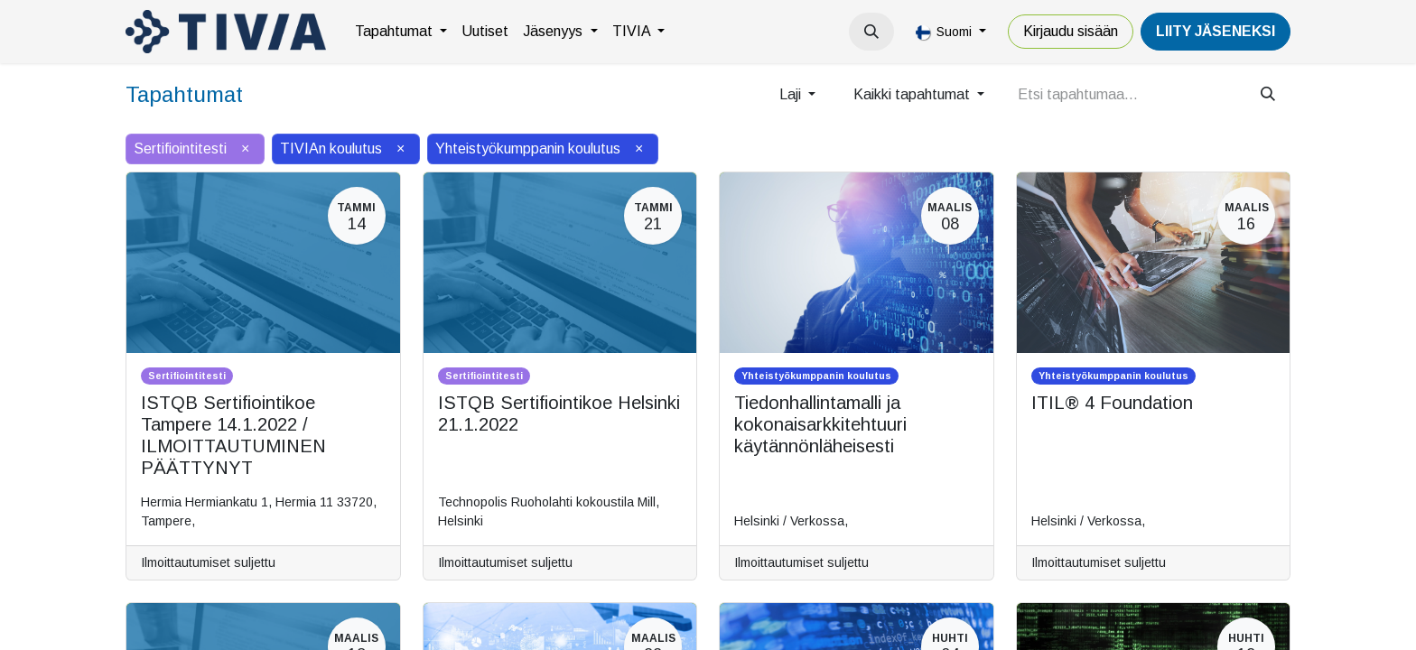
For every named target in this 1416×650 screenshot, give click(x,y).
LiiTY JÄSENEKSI (1215, 31)
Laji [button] (792, 94)
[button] (871, 32)
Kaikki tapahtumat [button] (913, 94)
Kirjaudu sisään (1070, 31)
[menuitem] (401, 32)
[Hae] (1267, 95)
